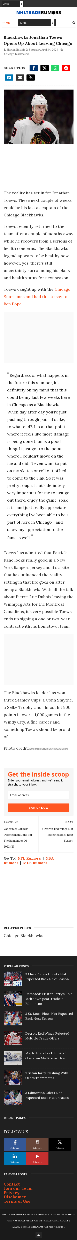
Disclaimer (15, 1196)
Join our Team (18, 1188)
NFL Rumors (29, 858)
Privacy (12, 1192)
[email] (38, 795)
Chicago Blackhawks (17, 54)
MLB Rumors (35, 862)
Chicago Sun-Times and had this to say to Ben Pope (37, 296)
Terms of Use (17, 1201)
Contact (12, 1184)
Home (6, 22)
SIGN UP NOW (38, 808)
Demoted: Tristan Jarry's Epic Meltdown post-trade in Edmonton (48, 999)
